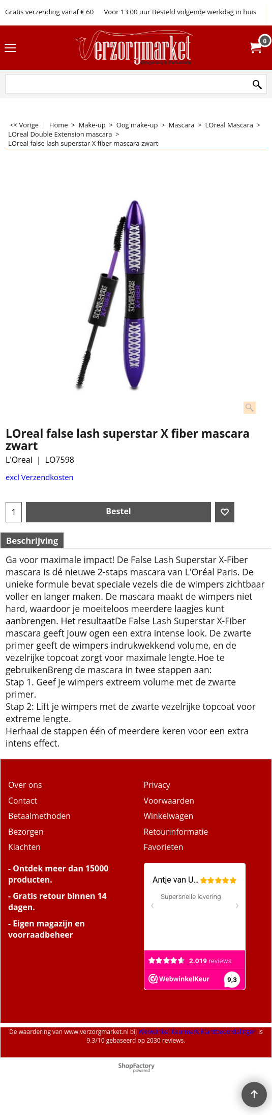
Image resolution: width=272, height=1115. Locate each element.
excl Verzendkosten (40, 477)
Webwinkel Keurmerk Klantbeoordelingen (197, 1031)
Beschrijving (32, 540)
